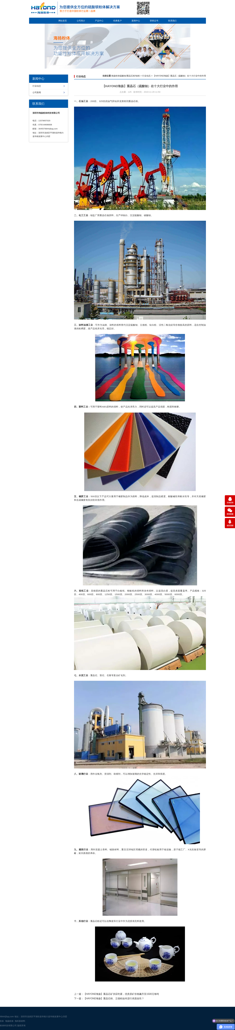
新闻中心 (136, 20)
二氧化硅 (168, 325)
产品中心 (99, 20)
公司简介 (81, 20)
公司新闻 (37, 92)
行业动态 (37, 86)
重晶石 (132, 101)
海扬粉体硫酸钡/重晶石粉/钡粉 (125, 76)
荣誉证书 (154, 20)
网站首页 (62, 20)
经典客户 (117, 20)
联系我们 (172, 20)
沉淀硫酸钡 (136, 215)
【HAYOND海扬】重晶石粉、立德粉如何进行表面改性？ (114, 998)
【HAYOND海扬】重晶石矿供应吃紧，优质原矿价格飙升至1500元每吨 (121, 994)
